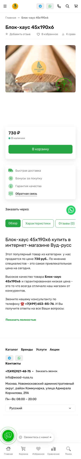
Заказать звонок (46, 371)
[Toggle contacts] (59, 6)
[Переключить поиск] (67, 6)
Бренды (27, 349)
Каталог (11, 349)
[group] (40, 75)
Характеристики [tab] (38, 223)
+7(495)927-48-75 (18, 371)
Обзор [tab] (13, 223)
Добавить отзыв (20, 34)
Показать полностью (21, 319)
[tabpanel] (40, 279)
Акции (54, 349)
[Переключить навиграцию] (5, 6)
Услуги (41, 349)
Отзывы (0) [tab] (66, 223)
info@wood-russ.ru (19, 377)
